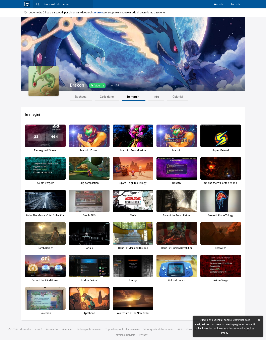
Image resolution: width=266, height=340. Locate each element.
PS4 (180, 329)
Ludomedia (24, 329)
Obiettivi (178, 97)
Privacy (143, 334)
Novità (38, 329)
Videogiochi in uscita (89, 329)
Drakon (77, 85)
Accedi (218, 4)
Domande (52, 329)
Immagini (133, 97)
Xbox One (191, 329)
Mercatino (67, 329)
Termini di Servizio (125, 334)
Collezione (107, 97)
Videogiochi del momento (158, 329)
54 (114, 85)
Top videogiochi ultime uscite (122, 329)
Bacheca (80, 97)
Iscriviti (235, 4)
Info (156, 97)
